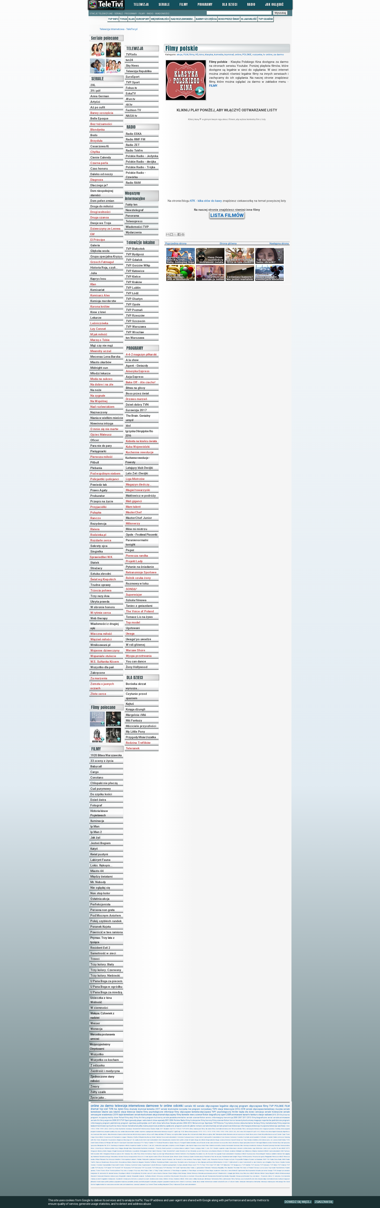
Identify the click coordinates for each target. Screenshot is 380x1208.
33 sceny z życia (101, 761)
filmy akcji (129, 1118)
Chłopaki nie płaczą (104, 783)
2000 (236, 1118)
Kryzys (101, 1148)
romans (199, 1126)
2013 (249, 1118)
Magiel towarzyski (138, 490)
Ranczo (95, 518)
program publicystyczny (112, 1131)
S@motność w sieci (236, 1162)
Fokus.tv (131, 88)
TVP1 (214, 1112)
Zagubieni (104, 1179)
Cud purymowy (100, 788)
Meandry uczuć (100, 351)
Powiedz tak (98, 485)
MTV (288, 1148)
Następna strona (279, 243)
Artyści (95, 102)
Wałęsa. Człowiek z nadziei (102, 1016)
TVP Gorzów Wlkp (138, 265)
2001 (167, 1120)
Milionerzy (133, 523)
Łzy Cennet (98, 329)
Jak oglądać (274, 4)
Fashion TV (133, 110)
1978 (213, 1131)
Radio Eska (274, 1159)
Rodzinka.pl (98, 535)
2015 (119, 1120)
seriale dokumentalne (127, 1131)
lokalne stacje (119, 1112)
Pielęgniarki (98, 451)
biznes (237, 1123)
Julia (93, 273)
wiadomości (107, 1115)
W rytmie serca (100, 613)
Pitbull (94, 462)
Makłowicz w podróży (141, 495)
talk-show (166, 1123)
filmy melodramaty (268, 1123)
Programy (205, 4)
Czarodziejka (216, 1137)
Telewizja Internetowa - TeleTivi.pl (118, 29)
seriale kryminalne (169, 1109)
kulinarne (285, 1115)
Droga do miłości (101, 206)
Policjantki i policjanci (104, 479)
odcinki (178, 1106)
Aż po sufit (97, 107)
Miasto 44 (96, 871)
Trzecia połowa (100, 590)
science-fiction (201, 1115)
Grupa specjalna (245, 1143)
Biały (200, 1134)
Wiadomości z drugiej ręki (104, 626)
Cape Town (286, 1134)
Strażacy (96, 568)
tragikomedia (99, 1184)
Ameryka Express (138, 371)
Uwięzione (94, 1173)
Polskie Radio (179, 1120)
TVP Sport (133, 82)
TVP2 (214, 1109)
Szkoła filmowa (136, 600)
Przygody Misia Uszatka (141, 737)
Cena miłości (99, 1137)
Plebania (96, 468)
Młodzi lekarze (100, 373)
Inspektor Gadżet (135, 1145)
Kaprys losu (98, 279)
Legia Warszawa (230, 1148)
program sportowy (128, 1123)
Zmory (94, 1086)
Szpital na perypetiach (169, 1165)
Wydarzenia (134, 232)
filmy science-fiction (220, 1120)
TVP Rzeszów (135, 315)
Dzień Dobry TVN (284, 1140)
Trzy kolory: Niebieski (105, 975)
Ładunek (142, 1184)
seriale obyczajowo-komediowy (260, 1109)
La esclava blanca (178, 1148)
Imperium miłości (124, 1145)
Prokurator (97, 496)
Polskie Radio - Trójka (140, 167)
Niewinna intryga (101, 423)
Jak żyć (95, 837)
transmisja (228, 1118)
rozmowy (188, 1182)
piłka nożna (143, 1126)
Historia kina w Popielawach (99, 813)
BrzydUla (265, 1134)
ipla (111, 1112)
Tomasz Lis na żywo (139, 617)
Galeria (95, 245)
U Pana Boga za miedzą (106, 992)
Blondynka (97, 129)
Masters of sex (185, 1151)
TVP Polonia (218, 1123)
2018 (243, 1109)
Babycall (96, 766)
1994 (93, 1129)
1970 (200, 1131)
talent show (152, 1120)
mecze (124, 1126)
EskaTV (131, 93)
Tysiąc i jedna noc (164, 1170)
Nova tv (140, 1157)
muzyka (279, 1109)
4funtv (263, 1131)
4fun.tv (130, 99)
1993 (222, 1131)
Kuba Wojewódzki (138, 447)
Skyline (282, 1162)
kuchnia (112, 1126)
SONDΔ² (131, 589)
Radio (251, 4)
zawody (136, 1184)
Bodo (93, 135)
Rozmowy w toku (137, 583)
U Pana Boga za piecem (106, 981)
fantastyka (215, 1179)
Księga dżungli (135, 709)
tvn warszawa (109, 1184)
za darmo (278, 54)
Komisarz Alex (100, 295)
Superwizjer (134, 594)
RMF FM (266, 1159)
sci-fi (150, 1123)
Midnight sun (99, 368)
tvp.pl (169, 1131)
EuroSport (142, 18)
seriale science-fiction (195, 1118)
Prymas (220, 1159)
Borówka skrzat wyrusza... (136, 686)
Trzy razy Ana (99, 596)
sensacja (259, 1112)
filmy (191, 54)
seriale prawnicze (224, 1126)
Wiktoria (257, 1173)
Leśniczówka (99, 323)
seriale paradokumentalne (174, 1118)
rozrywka (257, 54)
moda (98, 1182)
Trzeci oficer (105, 1170)
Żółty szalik (98, 1092)
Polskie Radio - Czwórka (136, 175)
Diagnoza (96, 180)
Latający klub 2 (200, 1148)
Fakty (146, 1143)
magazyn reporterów (262, 1120)
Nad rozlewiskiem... (182, 18)
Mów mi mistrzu (136, 529)
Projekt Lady (134, 561)
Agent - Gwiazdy (137, 365)
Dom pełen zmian (102, 201)
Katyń (94, 849)
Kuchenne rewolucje (140, 452)
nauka (103, 1182)
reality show (113, 1118)
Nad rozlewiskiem (102, 407)
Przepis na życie (101, 501)
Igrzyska (287, 1143)
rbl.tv (129, 104)
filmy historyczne (193, 1120)
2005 (111, 1129)
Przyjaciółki (98, 507)
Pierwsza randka (137, 555)
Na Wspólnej (98, 401)
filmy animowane (225, 1179)
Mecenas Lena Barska (105, 356)
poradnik (130, 1182)
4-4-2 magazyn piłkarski (141, 354)
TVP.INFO (185, 1129)
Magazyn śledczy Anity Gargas (101, 1151)
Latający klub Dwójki (139, 468)
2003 (231, 1131)
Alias (109, 1134)
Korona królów (100, 306)
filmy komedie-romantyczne (221, 1129)
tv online (267, 54)
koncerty (239, 1120)
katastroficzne (249, 1179)
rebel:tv (182, 1182)
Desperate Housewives (108, 1140)
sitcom (232, 1182)
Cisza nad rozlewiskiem (169, 1137)
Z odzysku (97, 1065)
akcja (179, 54)
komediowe (129, 1115)
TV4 (173, 1129)
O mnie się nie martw (104, 429)
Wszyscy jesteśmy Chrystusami (100, 1046)
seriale (188, 1106)
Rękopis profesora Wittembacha (211, 1162)
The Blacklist (228, 1168)
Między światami (101, 876)
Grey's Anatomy (234, 1143)
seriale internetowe (206, 1182)
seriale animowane (281, 1118)
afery (191, 1129)
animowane (236, 1115)
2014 (279, 1115)
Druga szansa (99, 217)
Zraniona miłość (178, 1179)
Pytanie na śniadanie (140, 567)
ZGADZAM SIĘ (324, 1201)
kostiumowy (248, 1120)
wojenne (108, 1120)
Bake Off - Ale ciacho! (140, 382)
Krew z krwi (98, 312)
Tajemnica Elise (185, 1168)
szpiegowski (149, 1131)
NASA (177, 1154)
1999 (102, 1129)
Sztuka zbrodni (100, 574)
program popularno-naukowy (166, 1182)
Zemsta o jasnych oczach (102, 686)
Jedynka (171, 1145)
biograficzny (214, 1115)
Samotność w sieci (103, 953)
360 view (240, 1131)
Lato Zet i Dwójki (137, 473)
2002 (106, 1129)
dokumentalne (247, 1123)
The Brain (236, 1168)
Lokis (265, 1148)
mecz (119, 1126)
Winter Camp (264, 1173)
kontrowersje (103, 1126)
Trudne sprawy (100, 585)
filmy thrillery (140, 1118)
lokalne (105, 1112)
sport (223, 1115)
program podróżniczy (111, 1123)
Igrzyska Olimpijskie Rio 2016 (139, 433)
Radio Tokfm (134, 150)
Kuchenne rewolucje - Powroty (137, 460)
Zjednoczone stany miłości (102, 1079)
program (243, 1106)
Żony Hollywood (136, 667)
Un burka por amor (261, 1170)
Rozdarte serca (100, 540)
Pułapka (95, 512)
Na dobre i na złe (101, 384)
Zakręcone (97, 673)
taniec (237, 1182)
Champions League (119, 1137)
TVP (271, 1106)
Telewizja (141, 4)
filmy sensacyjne (248, 1129)
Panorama (132, 216)
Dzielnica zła (257, 1140)
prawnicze (152, 1126)
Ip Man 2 (96, 832)
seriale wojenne (140, 1131)
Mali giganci (134, 501)
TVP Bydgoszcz (236, 1165)
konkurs (254, 1115)
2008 (114, 1120)
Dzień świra (98, 800)
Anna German (99, 96)
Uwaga (130, 633)
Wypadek (232, 1176)
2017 (157, 1109)
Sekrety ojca (98, 546)
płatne (192, 1126)
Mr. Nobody (98, 882)
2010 (274, 1115)
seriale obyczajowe (208, 1106)
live (189, 1109)
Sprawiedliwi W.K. (101, 557)
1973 (209, 1131)
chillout (195, 1179)
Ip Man (94, 826)
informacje (169, 1112)
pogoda (287, 1129)
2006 (171, 1120)
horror (232, 1120)
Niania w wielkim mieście (106, 418)
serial (270, 1118)
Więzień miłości (160, 18)
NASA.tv (183, 1154)
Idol (128, 425)
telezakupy (279, 1182)
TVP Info (113, 18)
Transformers (280, 1168)
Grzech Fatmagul (102, 262)
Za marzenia (98, 678)
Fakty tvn (131, 204)
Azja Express (134, 377)
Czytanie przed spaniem (136, 696)
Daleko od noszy (101, 174)
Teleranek (132, 748)
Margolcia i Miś (136, 715)
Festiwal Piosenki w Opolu (164, 1143)
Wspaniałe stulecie (103, 656)
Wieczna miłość (101, 634)
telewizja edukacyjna (268, 1182)
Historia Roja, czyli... (104, 267)
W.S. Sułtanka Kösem (104, 661)
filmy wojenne (283, 1123)
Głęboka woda (99, 251)
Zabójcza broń (96, 1179)
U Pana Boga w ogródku (106, 987)
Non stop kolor (100, 893)
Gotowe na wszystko (221, 1143)
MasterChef (134, 512)
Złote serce (98, 694)
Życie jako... (98, 1097)
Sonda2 (99, 1165)
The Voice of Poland (140, 611)
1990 (218, 1131)
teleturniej (257, 1182)
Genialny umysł (196, 1143)
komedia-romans (272, 1179)
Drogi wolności (100, 212)
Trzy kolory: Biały (102, 964)
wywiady (161, 1120)
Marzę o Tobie (100, 340)
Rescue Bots (114, 1162)
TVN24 (123, 18)
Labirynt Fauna (100, 860)
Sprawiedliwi (107, 1165)
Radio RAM (133, 183)
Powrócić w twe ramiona (106, 932)
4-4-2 (258, 1131)
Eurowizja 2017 (136, 410)
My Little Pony (135, 731)
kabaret (94, 1126)
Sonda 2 (93, 1165)
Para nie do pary (101, 446)
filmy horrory (206, 1120)
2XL (93, 85)
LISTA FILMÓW (227, 215)
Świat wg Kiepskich (103, 579)
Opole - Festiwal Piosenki (141, 534)
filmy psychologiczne (153, 1112)
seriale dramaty (209, 1126)
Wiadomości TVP (137, 227)
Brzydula (96, 141)
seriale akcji (196, 1182)
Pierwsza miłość (101, 457)
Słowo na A (192, 1165)
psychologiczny (224, 1112)
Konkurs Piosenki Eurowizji (265, 1145)
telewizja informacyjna (242, 1126)
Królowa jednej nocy (111, 1148)
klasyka (209, 54)
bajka (241, 1112)
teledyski (243, 1182)
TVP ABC (216, 1165)
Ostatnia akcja (99, 899)
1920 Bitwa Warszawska (106, 755)
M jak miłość (98, 334)
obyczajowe (255, 1106)
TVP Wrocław (135, 332)
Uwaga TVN (272, 1170)
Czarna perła (99, 163)
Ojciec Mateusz (101, 434)
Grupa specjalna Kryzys (106, 256)
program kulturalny (151, 1182)
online (238, 54)
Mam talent (133, 507)
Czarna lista (198, 1137)
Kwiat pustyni (99, 854)
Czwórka (240, 1137)
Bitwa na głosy (135, 388)
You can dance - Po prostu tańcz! (261, 1176)
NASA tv (131, 115)
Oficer (94, 440)
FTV (142, 1143)
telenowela (157, 1131)
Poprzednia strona (175, 243)
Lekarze (95, 317)
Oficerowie (165, 1157)
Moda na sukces (101, 379)
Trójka (146, 1170)
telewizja (164, 1131)
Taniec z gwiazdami (139, 606)
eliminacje (208, 1179)
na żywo (118, 1109)
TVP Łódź (132, 293)
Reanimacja (105, 1162)
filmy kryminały (237, 1129)
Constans (96, 777)
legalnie (224, 1106)
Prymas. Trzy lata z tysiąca (102, 940)
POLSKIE (246, 54)
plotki (107, 1182)
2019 (115, 1115)
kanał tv (246, 1115)
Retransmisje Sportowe (141, 572)
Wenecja (96, 1029)
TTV (197, 1165)
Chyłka (95, 152)
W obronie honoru (102, 607)
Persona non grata (102, 910)
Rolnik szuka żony (138, 578)
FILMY (213, 85)
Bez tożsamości (101, 124)
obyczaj (233, 1106)
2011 (245, 1118)
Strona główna (228, 243)
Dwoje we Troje (100, 223)
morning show (280, 1129)
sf (229, 1182)
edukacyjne (197, 1129)
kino (201, 54)
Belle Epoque (99, 118)
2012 (190, 1123)
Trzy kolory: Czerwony (105, 970)
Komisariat (97, 290)
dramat (95, 1109)
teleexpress (250, 1182)
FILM (185, 54)
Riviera (94, 529)
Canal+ (279, 1134)
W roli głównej (135, 645)
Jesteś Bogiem (100, 843)
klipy (265, 1179)
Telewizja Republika (139, 71)
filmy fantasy (236, 1179)
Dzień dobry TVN (137, 404)
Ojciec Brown (174, 1157)
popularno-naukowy (121, 1182)
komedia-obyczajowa (201, 1112)
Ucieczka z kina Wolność (101, 1000)
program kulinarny (154, 1118)
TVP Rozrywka (125, 1168)
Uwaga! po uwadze (138, 639)
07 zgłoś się (176, 1131)
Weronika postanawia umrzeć (102, 1036)
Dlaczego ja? (99, 185)
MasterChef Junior (139, 518)
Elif (92, 234)
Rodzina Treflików (138, 743)
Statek (94, 562)
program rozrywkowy (202, 1109)
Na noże (95, 390)
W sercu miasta (156, 1173)
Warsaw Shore (135, 650)
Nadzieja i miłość (240, 1154)
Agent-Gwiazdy (277, 1131)
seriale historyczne (274, 1112)
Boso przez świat (228, 18)
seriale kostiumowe (143, 1115)
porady (136, 1182)
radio (144, 1120)
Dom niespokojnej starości (101, 193)
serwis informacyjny (214, 1118)
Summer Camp (136, 1165)
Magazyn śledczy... (139, 484)
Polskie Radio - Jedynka (142, 156)
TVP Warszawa (136, 326)
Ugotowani (133, 628)
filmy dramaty (130, 1109)
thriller (235, 1112)
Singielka (96, 551)
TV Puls (202, 1165)
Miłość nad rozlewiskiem (272, 1151)
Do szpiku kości (101, 794)
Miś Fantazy (134, 720)
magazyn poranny (269, 1129)
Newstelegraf (135, 210)
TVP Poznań (134, 310)
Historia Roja (276, 1143)
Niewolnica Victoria (117, 1157)
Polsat (121, 1118)
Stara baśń (115, 1165)
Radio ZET (133, 145)
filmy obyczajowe (182, 1112)
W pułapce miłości (125, 1173)
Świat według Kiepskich (161, 1184)
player (139, 1120)
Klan (131, 18)
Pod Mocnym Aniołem (105, 915)
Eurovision (130, 1143)
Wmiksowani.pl (100, 645)
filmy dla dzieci (206, 1129)
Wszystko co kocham (104, 1060)
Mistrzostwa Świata (148, 1129)
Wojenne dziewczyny (105, 650)
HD (196, 54)
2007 (240, 1118)
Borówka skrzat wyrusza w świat (238, 1134)
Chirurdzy (130, 1137)
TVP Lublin (133, 287)
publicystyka (142, 1123)
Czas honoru (99, 168)
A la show (132, 360)
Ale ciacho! (103, 1134)
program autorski (182, 1126)
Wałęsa (174, 1173)
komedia (218, 54)
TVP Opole (133, 304)
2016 (237, 1109)
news (192, 1115)
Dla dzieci (229, 4)
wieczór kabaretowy (126, 1184)
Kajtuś (130, 704)
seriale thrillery (97, 1120)
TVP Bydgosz (135, 254)
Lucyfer (273, 1148)
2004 (185, 1123)
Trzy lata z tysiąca (126, 1170)
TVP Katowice (135, 271)
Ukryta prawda (99, 601)
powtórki (141, 1182)
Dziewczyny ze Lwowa (105, 228)
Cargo (94, 772)
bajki (121, 1115)
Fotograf (96, 805)
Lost (268, 1148)
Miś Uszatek (95, 1154)
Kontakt (277, 1145)
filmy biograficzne (259, 1118)
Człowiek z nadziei (266, 1137)
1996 (227, 1131)
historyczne (258, 1129)
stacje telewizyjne (226, 1109)
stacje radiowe (265, 1115)
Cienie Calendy (100, 157)
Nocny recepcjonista (130, 1157)
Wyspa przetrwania (139, 656)
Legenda (221, 1148)
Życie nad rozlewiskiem (188, 1184)
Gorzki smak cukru (207, 1143)
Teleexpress (134, 221)
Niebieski (96, 1157)
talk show (157, 1123)
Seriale (164, 4)
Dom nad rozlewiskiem (150, 1140)
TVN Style (209, 1165)
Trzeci (94, 959)
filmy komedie (183, 1115)
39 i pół (95, 90)
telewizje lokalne (135, 1112)
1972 (205, 1131)
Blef (214, 1134)
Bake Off (164, 1134)
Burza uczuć (272, 1134)
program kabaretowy (97, 1131)
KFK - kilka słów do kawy (206, 200)
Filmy (183, 4)
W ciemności (99, 1008)
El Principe (97, 240)
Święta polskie (176, 1123)
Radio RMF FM (135, 139)
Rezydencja (98, 523)
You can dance (136, 661)
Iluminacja (97, 821)
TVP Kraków (134, 282)
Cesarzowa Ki (99, 146)
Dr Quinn (191, 1140)
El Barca (101, 1143)
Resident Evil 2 (100, 948)
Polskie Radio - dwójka (141, 161)
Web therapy (99, 618)
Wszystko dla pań (102, 667)
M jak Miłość (249, 18)
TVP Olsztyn (134, 299)
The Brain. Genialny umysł (138, 418)
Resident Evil (168, 1129)
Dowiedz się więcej (298, 1201)
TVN (111, 1109)
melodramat (133, 1126)
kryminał (229, 54)
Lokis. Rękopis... (101, 865)
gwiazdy (133, 1120)
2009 (228, 1115)
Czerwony (233, 1137)
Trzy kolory (229, 1123)
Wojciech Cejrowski (97, 1176)
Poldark (139, 1159)
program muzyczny (99, 1118)
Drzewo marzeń (136, 399)
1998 (97, 1129)
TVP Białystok (135, 249)
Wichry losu (239, 1173)
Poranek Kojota (100, 926)
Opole (192, 1157)
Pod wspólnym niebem (105, 473)
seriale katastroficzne (220, 1182)
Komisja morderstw (103, 301)
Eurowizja (137, 1143)
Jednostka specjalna (161, 1145)
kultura (281, 1179)
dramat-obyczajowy (167, 1115)
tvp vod (104, 1109)
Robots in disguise (138, 1162)
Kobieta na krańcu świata (141, 441)
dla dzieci (249, 1112)
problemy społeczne (166, 1126)
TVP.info (131, 54)
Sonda (287, 1162)
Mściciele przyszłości (141, 726)
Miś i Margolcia (105, 1154)
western (117, 1184)
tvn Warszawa (135, 338)
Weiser (95, 1023)
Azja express (142, 1134)
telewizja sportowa (277, 1126)
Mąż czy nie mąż (101, 345)
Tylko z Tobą (153, 1170)
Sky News (132, 65)
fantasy (257, 1123)
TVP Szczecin (135, 321)
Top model (133, 622)
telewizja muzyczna (260, 1126)
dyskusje (201, 1179)
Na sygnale (97, 395)
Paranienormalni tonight (137, 542)
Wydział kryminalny (222, 1176)
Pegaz (130, 550)
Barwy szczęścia (206, 18)
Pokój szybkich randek (106, 921)
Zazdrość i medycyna (105, 1071)
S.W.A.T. (226, 1162)
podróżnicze (277, 1120)
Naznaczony (98, 412)
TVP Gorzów (255, 1165)
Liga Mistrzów (135, 479)
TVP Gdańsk (265, 18)
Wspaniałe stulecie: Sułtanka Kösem (144, 1176)
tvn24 (129, 60)
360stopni (247, 1131)
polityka (111, 1182)
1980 (288, 1126)
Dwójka (249, 1140)
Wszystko (97, 1054)
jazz (242, 1179)
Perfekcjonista (100, 904)
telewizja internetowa (130, 1106)
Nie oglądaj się (100, 887)
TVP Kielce (133, 276)
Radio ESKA (134, 134)
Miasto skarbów (100, 362)
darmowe (152, 1106)
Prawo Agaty (98, 490)
